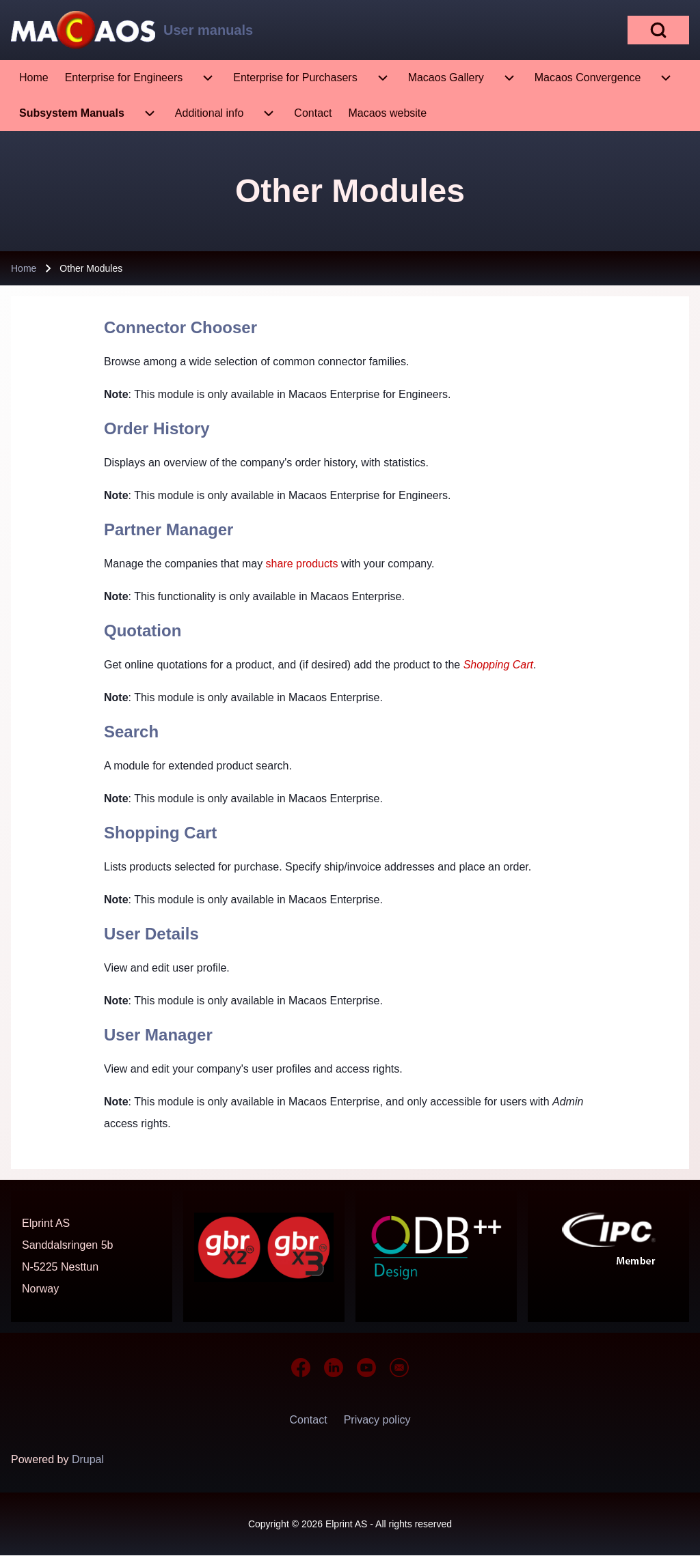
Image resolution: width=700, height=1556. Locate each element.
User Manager (158, 1034)
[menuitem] (34, 78)
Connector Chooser (180, 327)
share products (302, 563)
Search (131, 731)
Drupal (88, 1459)
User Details (151, 933)
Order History (157, 428)
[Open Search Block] (658, 30)
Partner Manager (168, 529)
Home (23, 268)
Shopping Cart (160, 832)
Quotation (142, 630)
